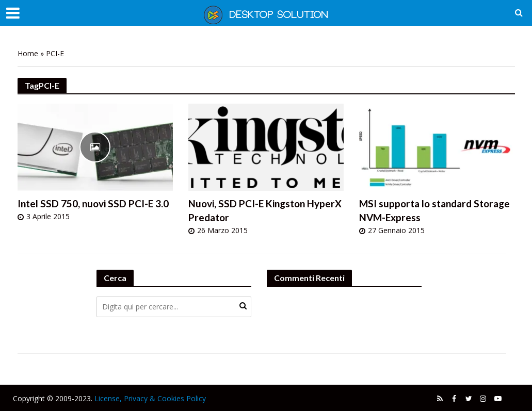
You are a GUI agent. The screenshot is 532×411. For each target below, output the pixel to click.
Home (28, 53)
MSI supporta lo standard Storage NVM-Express (434, 210)
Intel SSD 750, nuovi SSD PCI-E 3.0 (93, 203)
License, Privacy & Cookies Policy (150, 398)
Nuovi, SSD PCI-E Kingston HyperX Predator (265, 210)
